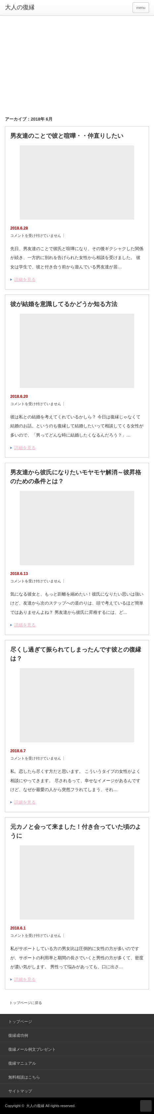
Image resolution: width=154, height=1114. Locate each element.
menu (140, 8)
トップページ (20, 1021)
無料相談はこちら (24, 1077)
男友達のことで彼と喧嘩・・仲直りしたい (66, 136)
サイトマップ (20, 1091)
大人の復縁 (35, 1106)
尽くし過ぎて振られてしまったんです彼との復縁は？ (75, 654)
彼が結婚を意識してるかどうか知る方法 (63, 304)
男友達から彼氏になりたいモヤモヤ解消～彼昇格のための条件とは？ (75, 477)
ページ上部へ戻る (146, 1106)
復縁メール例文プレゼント (32, 1049)
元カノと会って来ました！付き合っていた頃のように (75, 831)
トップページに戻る (25, 1003)
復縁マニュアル (22, 1063)
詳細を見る (25, 279)
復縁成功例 (18, 1035)
